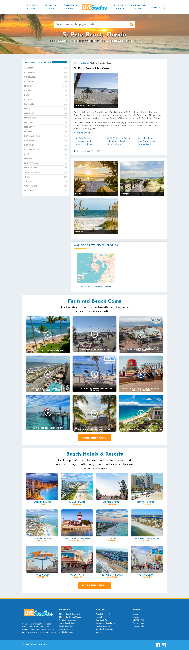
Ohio (45, 154)
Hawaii (45, 95)
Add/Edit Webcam (140, 620)
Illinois (45, 100)
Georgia (45, 91)
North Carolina (45, 150)
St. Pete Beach (83, 138)
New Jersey (45, 141)
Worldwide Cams (66, 632)
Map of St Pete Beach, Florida (96, 286)
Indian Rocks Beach (116, 141)
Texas (45, 177)
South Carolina (45, 173)
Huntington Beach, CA (105, 623)
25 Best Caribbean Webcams (71, 617)
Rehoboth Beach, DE (104, 629)
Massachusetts (45, 118)
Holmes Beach (145, 144)
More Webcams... (94, 437)
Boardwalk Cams (66, 629)
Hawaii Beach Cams (67, 623)
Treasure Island (83, 141)
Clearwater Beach (84, 144)
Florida (45, 86)
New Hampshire (45, 136)
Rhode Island (45, 168)
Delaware (45, 82)
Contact (136, 617)
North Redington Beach (118, 138)
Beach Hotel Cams (67, 626)
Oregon (45, 159)
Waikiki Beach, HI (103, 614)
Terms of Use (138, 623)
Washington (45, 186)
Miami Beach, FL (103, 617)
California (45, 73)
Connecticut (45, 77)
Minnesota (45, 127)
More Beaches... (94, 585)
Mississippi (45, 132)
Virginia (45, 182)
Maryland (45, 114)
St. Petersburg (114, 144)
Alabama (45, 68)
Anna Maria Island (146, 141)
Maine (45, 109)
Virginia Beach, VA (103, 626)
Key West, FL (101, 620)
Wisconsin (45, 191)
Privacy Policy (139, 626)
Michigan (45, 123)
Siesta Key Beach (146, 138)
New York (45, 145)
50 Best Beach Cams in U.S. (70, 614)
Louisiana (45, 104)
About (135, 614)
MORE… (99, 632)
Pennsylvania (45, 163)
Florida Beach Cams (67, 620)
